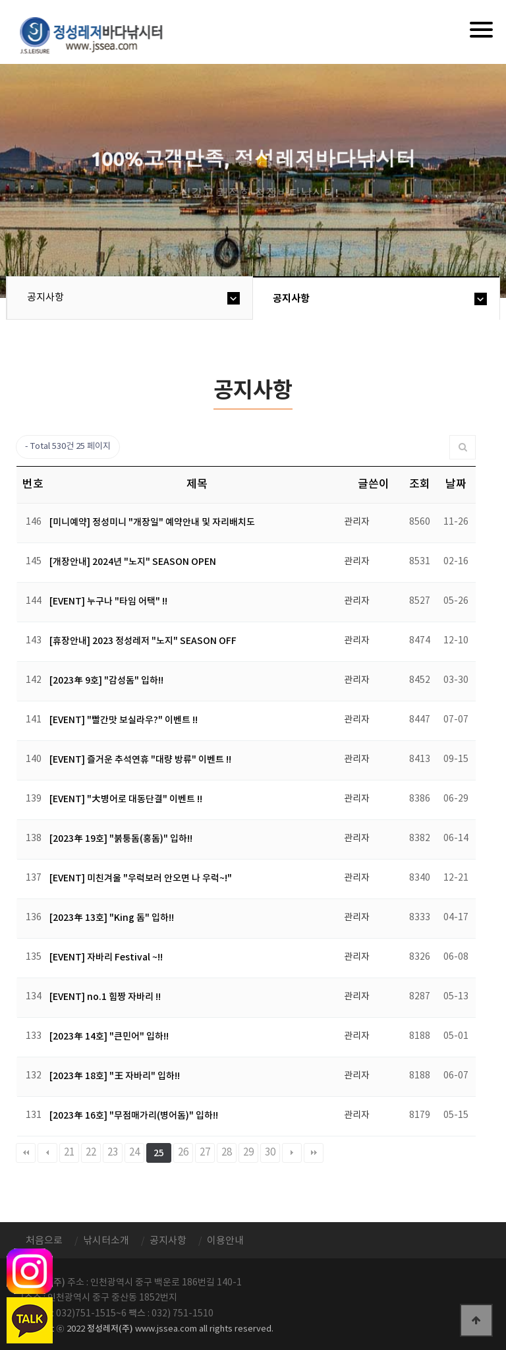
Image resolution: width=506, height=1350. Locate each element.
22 (91, 1152)
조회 (419, 484)
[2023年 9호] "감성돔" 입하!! (106, 680)
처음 (26, 1153)
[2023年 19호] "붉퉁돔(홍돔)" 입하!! (120, 838)
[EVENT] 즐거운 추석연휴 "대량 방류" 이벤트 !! (140, 759)
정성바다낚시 (100, 34)
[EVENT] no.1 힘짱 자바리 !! (105, 997)
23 (112, 1152)
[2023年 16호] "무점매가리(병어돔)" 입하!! (133, 1115)
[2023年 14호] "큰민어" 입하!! (109, 1036)
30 (270, 1152)
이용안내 (225, 1241)
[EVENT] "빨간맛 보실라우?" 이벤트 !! (123, 720)
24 (134, 1152)
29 (248, 1152)
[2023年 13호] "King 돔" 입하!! (111, 918)
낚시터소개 (106, 1241)
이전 (47, 1153)
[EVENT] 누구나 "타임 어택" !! (108, 601)
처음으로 (44, 1241)
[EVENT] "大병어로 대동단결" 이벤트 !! (125, 799)
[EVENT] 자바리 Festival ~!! (106, 957)
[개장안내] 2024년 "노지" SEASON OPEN (132, 562)
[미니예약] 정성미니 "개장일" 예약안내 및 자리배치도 (152, 522)
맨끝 (313, 1153)
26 (183, 1152)
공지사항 (45, 297)
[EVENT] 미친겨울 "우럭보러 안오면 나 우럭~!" (140, 878)
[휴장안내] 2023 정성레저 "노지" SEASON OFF (143, 641)
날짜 (455, 484)
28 (226, 1152)
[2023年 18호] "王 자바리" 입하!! (114, 1076)
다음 (292, 1153)
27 (205, 1152)
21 (69, 1152)
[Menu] (481, 29)
